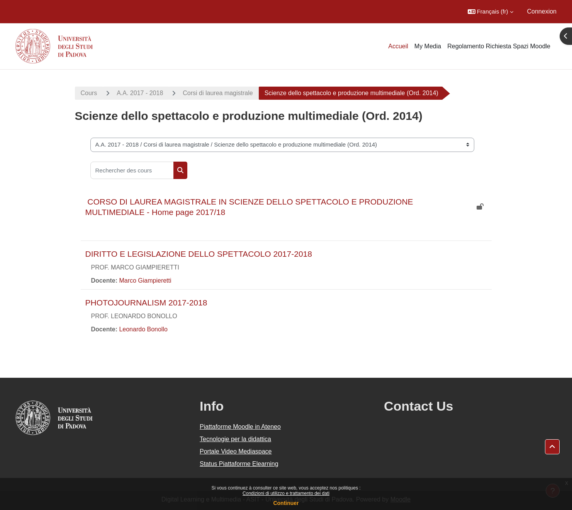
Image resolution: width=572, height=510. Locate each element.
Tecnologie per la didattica (235, 439)
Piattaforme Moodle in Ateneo (240, 426)
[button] (490, 11)
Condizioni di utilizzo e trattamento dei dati (286, 493)
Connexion (542, 11)
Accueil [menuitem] (398, 46)
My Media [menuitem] (427, 46)
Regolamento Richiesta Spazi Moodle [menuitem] (498, 46)
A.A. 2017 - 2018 (140, 93)
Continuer (286, 503)
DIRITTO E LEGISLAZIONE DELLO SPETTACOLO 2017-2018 (198, 253)
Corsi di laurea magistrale (218, 93)
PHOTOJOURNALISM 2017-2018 (146, 302)
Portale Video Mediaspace (236, 451)
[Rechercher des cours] (132, 170)
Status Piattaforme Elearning (239, 464)
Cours (89, 93)
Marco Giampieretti (145, 280)
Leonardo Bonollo (143, 329)
